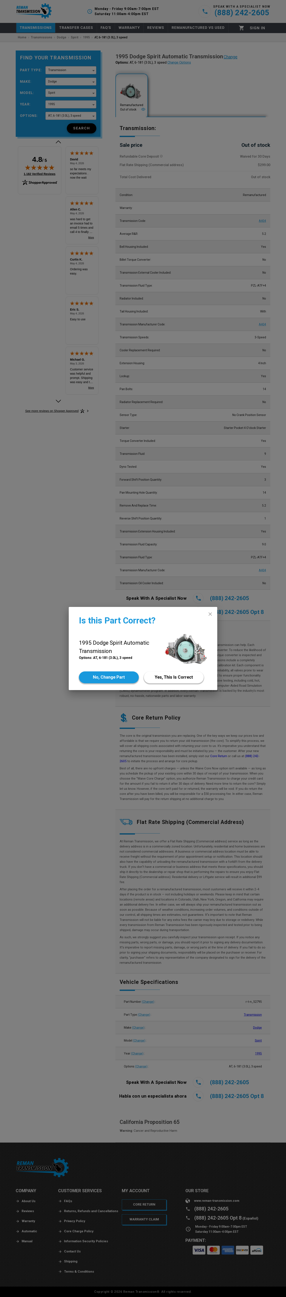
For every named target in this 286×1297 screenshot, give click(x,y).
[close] (210, 614)
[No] (109, 677)
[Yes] (174, 677)
